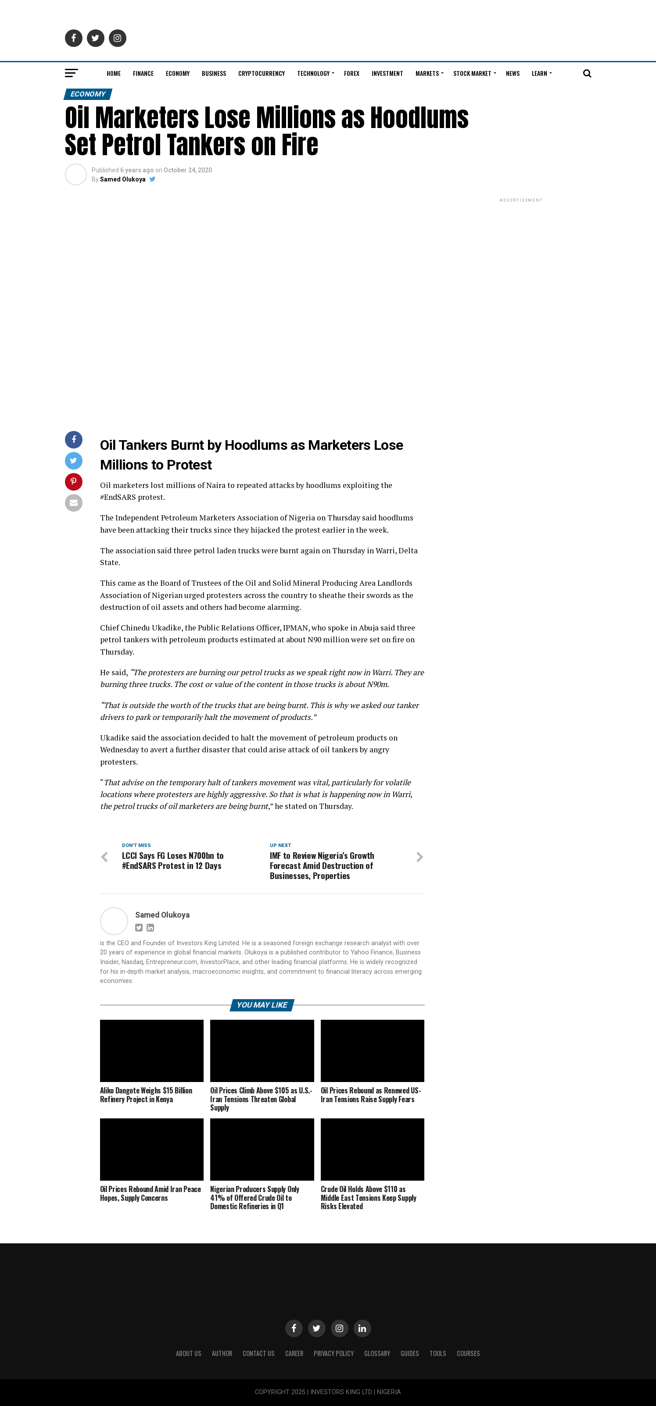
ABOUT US (188, 1353)
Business (214, 73)
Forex (351, 73)
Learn (539, 73)
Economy (178, 73)
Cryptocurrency (261, 73)
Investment (387, 73)
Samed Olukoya (123, 179)
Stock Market (472, 73)
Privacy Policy (334, 1353)
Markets (427, 73)
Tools (438, 1353)
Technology (313, 73)
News (513, 73)
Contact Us (259, 1353)
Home (114, 73)
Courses (468, 1353)
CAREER (294, 1353)
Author (222, 1353)
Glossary (377, 1353)
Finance (143, 73)
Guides (410, 1353)
